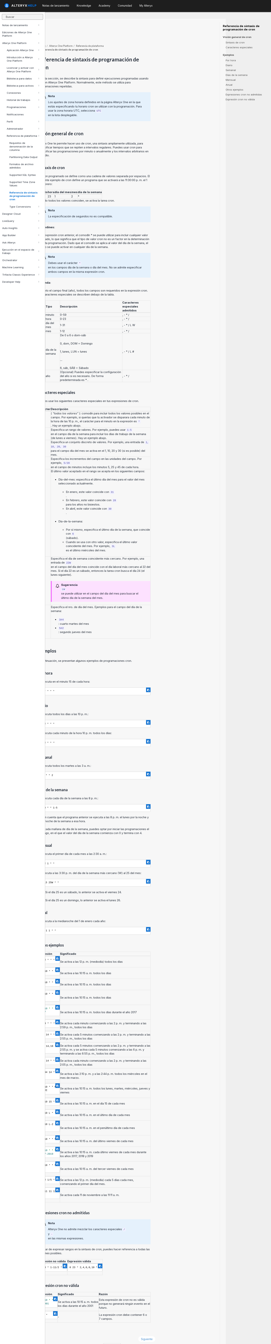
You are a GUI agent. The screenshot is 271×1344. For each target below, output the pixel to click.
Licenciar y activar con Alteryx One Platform (23, 69)
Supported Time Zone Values (22, 184)
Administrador (23, 128)
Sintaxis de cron (235, 42)
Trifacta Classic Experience (20, 274)
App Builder (20, 235)
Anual (229, 84)
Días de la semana (236, 74)
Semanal (231, 70)
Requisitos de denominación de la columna (21, 146)
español (157, 1336)
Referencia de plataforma (23, 135)
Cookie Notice (98, 1336)
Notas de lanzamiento (20, 25)
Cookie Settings (126, 1336)
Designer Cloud (20, 213)
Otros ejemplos (234, 89)
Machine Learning (20, 267)
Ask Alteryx (20, 242)
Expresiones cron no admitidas (244, 94)
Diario (229, 65)
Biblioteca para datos (23, 78)
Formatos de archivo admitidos (21, 166)
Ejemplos (228, 55)
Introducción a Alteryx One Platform (23, 59)
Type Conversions (24, 206)
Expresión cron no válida (240, 99)
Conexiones (23, 92)
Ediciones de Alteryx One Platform (20, 34)
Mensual (231, 79)
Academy (104, 5)
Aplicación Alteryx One (23, 50)
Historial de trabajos (23, 99)
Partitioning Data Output (23, 157)
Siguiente (192, 1328)
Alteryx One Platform (20, 43)
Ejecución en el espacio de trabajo (20, 251)
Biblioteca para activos (23, 85)
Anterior (57, 1328)
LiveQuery (20, 220)
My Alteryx (146, 5)
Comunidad (125, 5)
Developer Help (20, 281)
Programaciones (23, 107)
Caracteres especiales (239, 47)
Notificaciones (15, 114)
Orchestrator (20, 260)
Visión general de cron (237, 37)
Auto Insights (20, 228)
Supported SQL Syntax (22, 174)
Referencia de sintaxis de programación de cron (23, 196)
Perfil (23, 121)
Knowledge (84, 5)
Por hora (231, 60)
